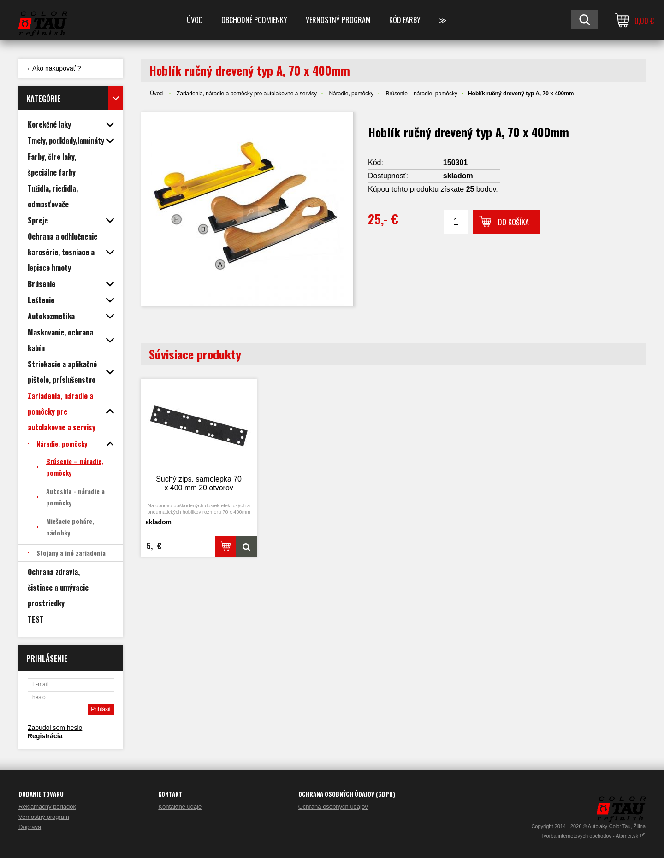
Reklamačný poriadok (47, 806)
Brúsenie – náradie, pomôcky (421, 93)
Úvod (195, 19)
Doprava (29, 826)
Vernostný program (338, 19)
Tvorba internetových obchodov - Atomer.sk (593, 836)
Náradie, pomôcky (351, 93)
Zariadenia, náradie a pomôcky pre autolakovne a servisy (247, 93)
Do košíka (513, 222)
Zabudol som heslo (55, 727)
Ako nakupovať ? (56, 68)
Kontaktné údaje (180, 806)
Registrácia (45, 736)
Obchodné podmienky (254, 19)
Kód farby (405, 19)
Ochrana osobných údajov (333, 806)
